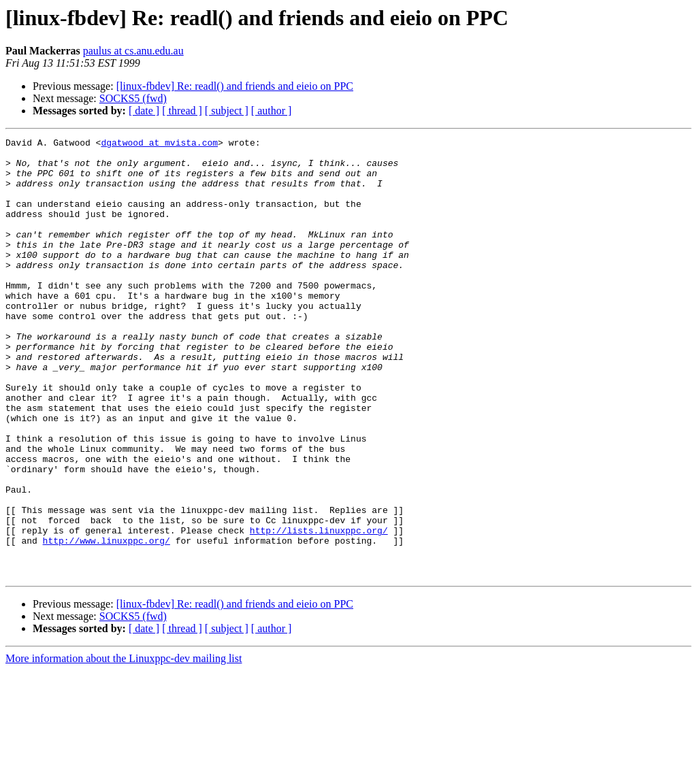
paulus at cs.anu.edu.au (133, 50)
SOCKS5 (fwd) (133, 98)
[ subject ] (226, 110)
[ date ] (144, 110)
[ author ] (271, 110)
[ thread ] (182, 110)
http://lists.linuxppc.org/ (319, 610)
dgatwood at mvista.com (159, 144)
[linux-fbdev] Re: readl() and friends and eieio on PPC (234, 86)
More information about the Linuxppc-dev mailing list (123, 746)
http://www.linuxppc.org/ (106, 622)
